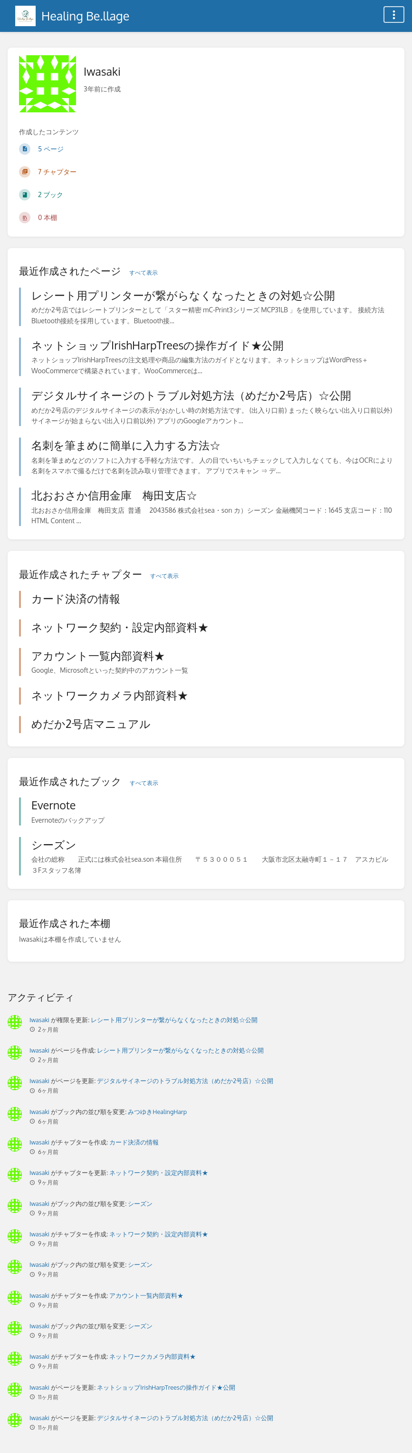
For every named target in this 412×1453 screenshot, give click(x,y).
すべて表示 (143, 272)
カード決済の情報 (134, 1142)
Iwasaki (39, 1020)
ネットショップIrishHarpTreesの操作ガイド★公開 (166, 1387)
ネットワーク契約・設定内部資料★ (158, 1172)
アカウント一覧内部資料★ (146, 1295)
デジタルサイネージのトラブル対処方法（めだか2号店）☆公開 (185, 1081)
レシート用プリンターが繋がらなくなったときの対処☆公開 (174, 1020)
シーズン (140, 1203)
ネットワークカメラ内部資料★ (152, 1356)
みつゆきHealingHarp (157, 1111)
